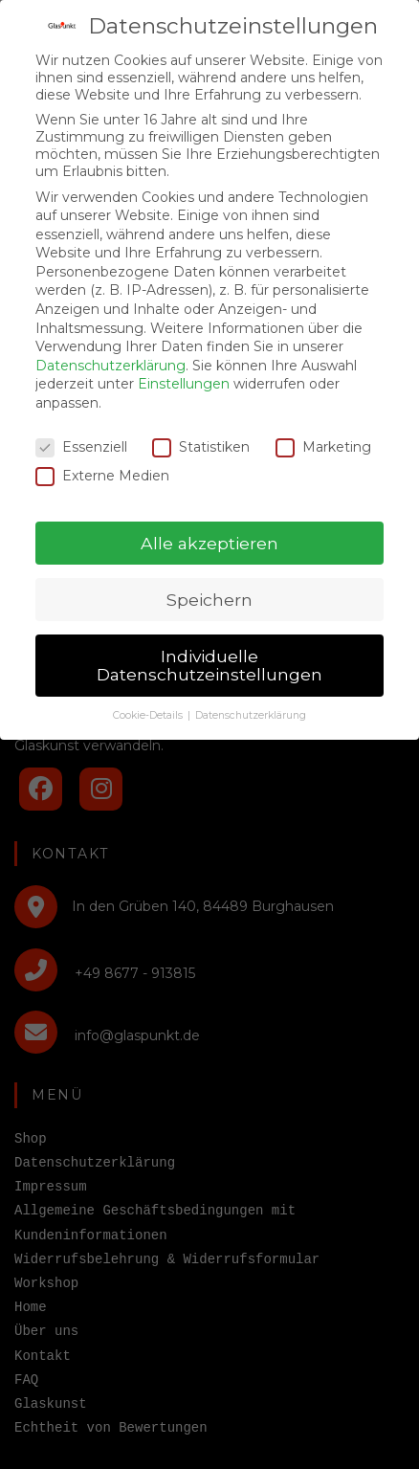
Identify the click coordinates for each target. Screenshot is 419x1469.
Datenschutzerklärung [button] (250, 697)
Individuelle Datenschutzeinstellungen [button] (209, 647)
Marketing (323, 428)
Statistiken (201, 428)
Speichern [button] (209, 581)
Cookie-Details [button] (149, 697)
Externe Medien (102, 457)
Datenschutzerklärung (110, 347)
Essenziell (81, 428)
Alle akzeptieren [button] (209, 525)
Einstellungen (184, 366)
